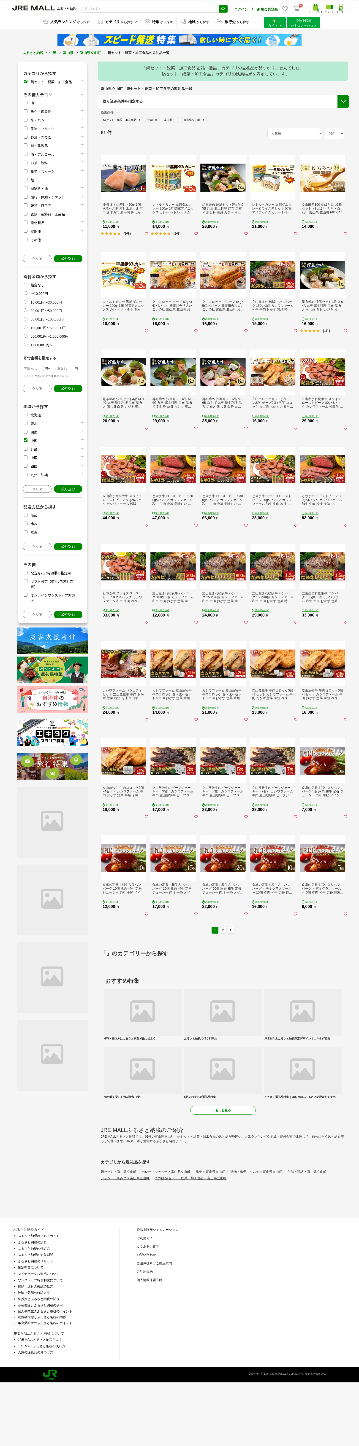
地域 (106, 119)
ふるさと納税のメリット (35, 1324)
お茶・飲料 (39, 162)
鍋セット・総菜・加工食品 (51, 81)
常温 (33, 531)
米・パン (37, 119)
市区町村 (109, 142)
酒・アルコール (42, 153)
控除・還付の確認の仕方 (35, 1350)
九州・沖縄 (39, 474)
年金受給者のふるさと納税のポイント (45, 1386)
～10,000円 (39, 292)
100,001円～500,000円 (47, 327)
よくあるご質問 (148, 1309)
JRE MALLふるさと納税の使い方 (41, 1409)
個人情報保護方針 (149, 1343)
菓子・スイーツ (42, 170)
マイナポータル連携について (39, 1337)
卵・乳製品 (39, 145)
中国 (33, 457)
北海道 (35, 414)
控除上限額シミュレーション (157, 1293)
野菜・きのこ (40, 136)
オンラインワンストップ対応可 (303, 135)
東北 (33, 422)
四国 (33, 465)
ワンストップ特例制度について (40, 1343)
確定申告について (31, 1331)
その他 (35, 239)
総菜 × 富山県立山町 (211, 1235)
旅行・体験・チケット (47, 196)
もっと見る (223, 1173)
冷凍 (33, 523)
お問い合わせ (146, 1318)
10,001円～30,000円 (46, 301)
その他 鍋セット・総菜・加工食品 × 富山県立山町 (190, 1241)
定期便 (35, 230)
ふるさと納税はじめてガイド (39, 1299)
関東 (33, 431)
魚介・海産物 (40, 110)
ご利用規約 (145, 1335)
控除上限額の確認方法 (34, 1356)
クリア (37, 258)
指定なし (37, 284)
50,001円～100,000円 (47, 318)
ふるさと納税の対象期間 (35, 1318)
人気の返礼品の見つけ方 (35, 1415)
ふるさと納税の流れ (32, 1305)
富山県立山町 (90, 52)
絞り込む (68, 258)
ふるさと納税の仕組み (34, 1312)
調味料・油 (39, 187)
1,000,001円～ (41, 344)
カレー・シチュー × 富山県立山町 (166, 1235)
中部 (52, 52)
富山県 (68, 52)
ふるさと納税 (33, 52)
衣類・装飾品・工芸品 (47, 213)
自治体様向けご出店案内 (154, 1326)
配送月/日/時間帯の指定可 (50, 572)
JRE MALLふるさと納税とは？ (40, 1403)
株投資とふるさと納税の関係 (39, 1362)
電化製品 (37, 222)
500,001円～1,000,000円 (49, 335)
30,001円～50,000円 (46, 309)
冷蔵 (33, 514)
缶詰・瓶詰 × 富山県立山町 (307, 1235)
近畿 (33, 448)
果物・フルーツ (42, 127)
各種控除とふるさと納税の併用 (40, 1368)
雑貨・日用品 (40, 204)
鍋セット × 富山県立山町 (119, 1235)
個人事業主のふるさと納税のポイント (45, 1374)
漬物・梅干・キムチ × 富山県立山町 (256, 1235)
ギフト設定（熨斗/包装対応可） (304, 126)
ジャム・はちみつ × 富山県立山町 (125, 1241)
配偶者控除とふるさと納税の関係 (42, 1380)
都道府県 (109, 130)
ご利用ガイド (146, 1301)
